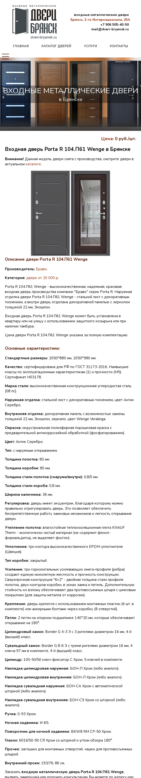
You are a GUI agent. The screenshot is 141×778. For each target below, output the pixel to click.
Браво (41, 269)
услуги (90, 46)
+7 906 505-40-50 (114, 24)
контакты (119, 46)
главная (21, 46)
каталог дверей (56, 46)
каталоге (33, 164)
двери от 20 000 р (42, 277)
